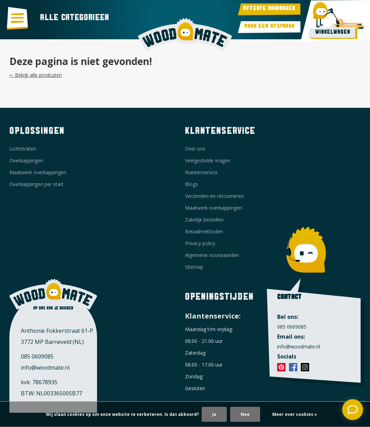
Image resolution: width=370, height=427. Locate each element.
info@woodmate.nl (45, 367)
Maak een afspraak (269, 27)
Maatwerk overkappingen (37, 172)
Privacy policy (200, 243)
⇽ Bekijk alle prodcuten (35, 75)
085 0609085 (37, 356)
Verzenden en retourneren (214, 196)
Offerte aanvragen (269, 9)
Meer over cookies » (294, 414)
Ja (214, 414)
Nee (245, 414)
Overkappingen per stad (36, 184)
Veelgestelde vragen (207, 160)
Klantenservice (201, 172)
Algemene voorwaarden (212, 255)
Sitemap (194, 267)
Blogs (191, 184)
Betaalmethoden (204, 231)
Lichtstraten (22, 148)
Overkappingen (26, 160)
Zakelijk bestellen (204, 219)
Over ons (195, 148)
